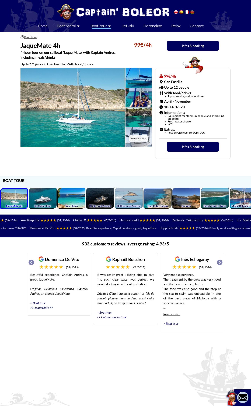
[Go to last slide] (31, 262)
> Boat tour (37, 303)
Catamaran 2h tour (113, 317)
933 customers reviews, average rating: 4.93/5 (125, 243)
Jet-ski (128, 26)
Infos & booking (193, 46)
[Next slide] (219, 262)
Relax (176, 26)
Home (43, 26)
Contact (197, 26)
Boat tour (30, 37)
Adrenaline (153, 26)
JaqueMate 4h (44, 308)
